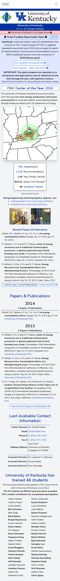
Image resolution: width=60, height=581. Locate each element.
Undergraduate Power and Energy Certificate (32, 201)
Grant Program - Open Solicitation (30, 67)
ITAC (5, 4)
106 (20, 166)
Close (54, 37)
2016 (49, 88)
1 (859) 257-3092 (38, 439)
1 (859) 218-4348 (38, 435)
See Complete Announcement (30, 62)
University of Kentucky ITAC (19, 318)
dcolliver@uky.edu (37, 431)
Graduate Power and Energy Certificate (29, 204)
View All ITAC (48, 284)
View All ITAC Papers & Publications (30, 406)
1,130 (19, 171)
